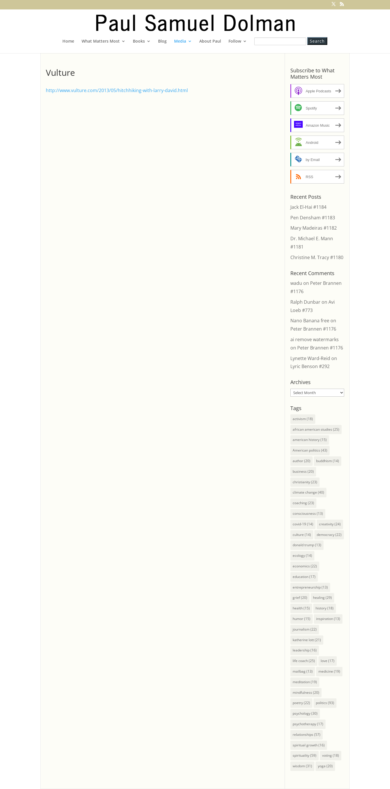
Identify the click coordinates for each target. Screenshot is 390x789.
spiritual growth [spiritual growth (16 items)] (309, 745)
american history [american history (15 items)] (310, 439)
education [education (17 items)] (304, 576)
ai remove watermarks (314, 339)
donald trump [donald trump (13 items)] (307, 544)
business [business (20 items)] (303, 471)
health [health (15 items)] (301, 608)
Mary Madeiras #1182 (313, 228)
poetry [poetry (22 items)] (301, 702)
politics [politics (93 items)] (325, 702)
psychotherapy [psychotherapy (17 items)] (308, 724)
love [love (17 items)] (327, 660)
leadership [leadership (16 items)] (305, 650)
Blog (162, 41)
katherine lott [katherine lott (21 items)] (307, 639)
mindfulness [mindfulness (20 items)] (306, 692)
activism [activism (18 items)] (303, 418)
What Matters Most (101, 41)
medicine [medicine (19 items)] (329, 671)
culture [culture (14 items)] (302, 534)
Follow (235, 41)
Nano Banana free (309, 320)
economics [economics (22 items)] (305, 566)
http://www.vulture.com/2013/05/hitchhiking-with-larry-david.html (117, 90)
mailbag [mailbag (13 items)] (303, 671)
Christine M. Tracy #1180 (316, 257)
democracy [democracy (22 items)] (329, 534)
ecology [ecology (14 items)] (302, 555)
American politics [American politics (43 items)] (310, 450)
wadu (296, 283)
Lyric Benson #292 (310, 366)
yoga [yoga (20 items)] (325, 766)
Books (139, 41)
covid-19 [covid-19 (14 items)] (303, 524)
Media (180, 41)
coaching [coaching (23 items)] (303, 502)
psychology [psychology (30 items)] (305, 713)
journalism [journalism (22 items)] (305, 629)
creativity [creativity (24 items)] (330, 524)
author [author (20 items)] (301, 460)
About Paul (210, 41)
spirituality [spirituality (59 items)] (304, 755)
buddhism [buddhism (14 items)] (327, 460)
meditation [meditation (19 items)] (305, 681)
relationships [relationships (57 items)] (306, 734)
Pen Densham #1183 (312, 217)
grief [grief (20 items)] (300, 597)
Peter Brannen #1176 (313, 329)
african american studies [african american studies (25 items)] (316, 429)
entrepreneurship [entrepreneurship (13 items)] (310, 587)
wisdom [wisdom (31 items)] (302, 766)
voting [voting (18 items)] (330, 755)
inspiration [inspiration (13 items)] (328, 618)
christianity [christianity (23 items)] (305, 482)
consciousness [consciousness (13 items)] (308, 513)
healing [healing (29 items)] (322, 597)
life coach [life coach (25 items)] (304, 660)
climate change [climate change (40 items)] (308, 492)
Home (68, 41)
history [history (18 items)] (325, 608)
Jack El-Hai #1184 (308, 207)
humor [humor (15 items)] (301, 618)
